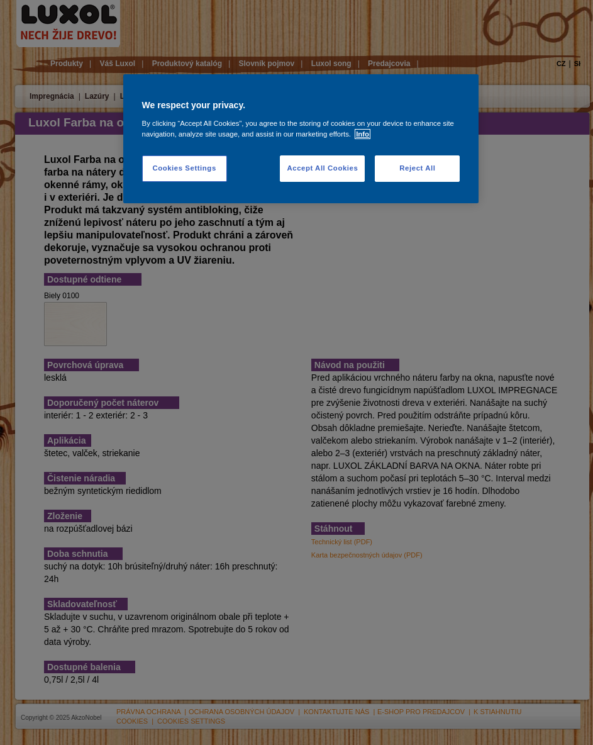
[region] (301, 138)
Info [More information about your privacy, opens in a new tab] (362, 134)
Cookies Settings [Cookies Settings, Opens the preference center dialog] (184, 168)
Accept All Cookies (322, 168)
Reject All (417, 168)
